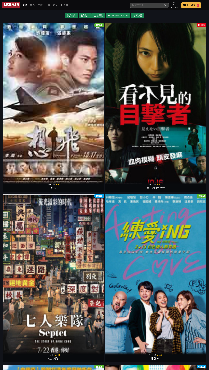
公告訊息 (142, 349)
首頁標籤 (137, 15)
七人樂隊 (66, 59)
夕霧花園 (194, 280)
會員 (64, 5)
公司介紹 (185, 349)
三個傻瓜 (168, 192)
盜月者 (143, 236)
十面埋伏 (66, 192)
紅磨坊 (92, 147)
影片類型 (71, 15)
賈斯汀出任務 (117, 59)
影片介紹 (100, 349)
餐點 (32, 5)
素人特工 (92, 103)
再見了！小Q (168, 59)
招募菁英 (171, 349)
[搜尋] (146, 5)
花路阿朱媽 (91, 280)
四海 (40, 280)
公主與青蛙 (15, 147)
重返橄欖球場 (15, 192)
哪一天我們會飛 (143, 103)
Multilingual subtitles (118, 15)
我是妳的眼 (193, 147)
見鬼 (91, 192)
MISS (117, 324)
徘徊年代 (194, 236)
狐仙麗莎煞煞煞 (168, 103)
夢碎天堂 (194, 103)
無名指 (194, 192)
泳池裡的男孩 (66, 236)
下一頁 (104, 335)
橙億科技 (109, 366)
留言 (55, 5)
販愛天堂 (117, 192)
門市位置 (128, 349)
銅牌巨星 (40, 147)
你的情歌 (168, 280)
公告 (47, 5)
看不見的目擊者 (40, 59)
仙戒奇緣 (143, 192)
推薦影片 (85, 15)
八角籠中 (117, 236)
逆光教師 (40, 192)
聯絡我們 (156, 349)
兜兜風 (117, 280)
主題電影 (98, 15)
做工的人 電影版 (66, 280)
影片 (25, 5)
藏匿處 (143, 280)
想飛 (15, 59)
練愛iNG (92, 59)
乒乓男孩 (92, 236)
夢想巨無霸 (15, 236)
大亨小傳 (66, 147)
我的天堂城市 (168, 236)
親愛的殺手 (193, 59)
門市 (40, 5)
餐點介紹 (114, 349)
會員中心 (199, 349)
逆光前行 (168, 147)
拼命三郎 (40, 236)
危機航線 (117, 147)
